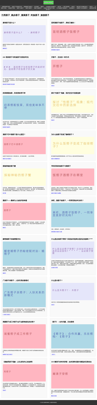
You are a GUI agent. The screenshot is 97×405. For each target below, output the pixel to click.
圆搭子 (4, 227)
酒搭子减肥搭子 (38, 8)
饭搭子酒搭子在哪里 (56, 193)
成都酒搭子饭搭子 (28, 6)
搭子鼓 (59, 6)
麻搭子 (42, 6)
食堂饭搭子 (72, 8)
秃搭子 (4, 390)
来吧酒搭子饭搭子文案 (56, 231)
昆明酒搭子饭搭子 (55, 49)
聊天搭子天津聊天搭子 (82, 6)
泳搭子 (73, 6)
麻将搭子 (5, 48)
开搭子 (52, 85)
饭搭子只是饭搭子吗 (17, 6)
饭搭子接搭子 (29, 8)
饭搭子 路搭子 (20, 8)
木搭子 (52, 304)
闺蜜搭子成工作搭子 (7, 354)
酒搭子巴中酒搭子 (7, 158)
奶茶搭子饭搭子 (6, 127)
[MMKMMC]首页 (6, 6)
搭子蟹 (4, 193)
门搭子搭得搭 (66, 6)
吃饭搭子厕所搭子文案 (49, 8)
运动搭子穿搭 (54, 267)
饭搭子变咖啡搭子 (55, 158)
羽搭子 (91, 6)
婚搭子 (4, 273)
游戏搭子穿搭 (11, 8)
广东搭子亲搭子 (6, 314)
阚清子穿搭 (54, 395)
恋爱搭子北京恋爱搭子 (82, 8)
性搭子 (52, 120)
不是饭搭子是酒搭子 (51, 6)
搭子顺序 (36, 6)
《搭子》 (53, 354)
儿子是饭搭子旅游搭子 (62, 8)
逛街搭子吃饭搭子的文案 (9, 84)
